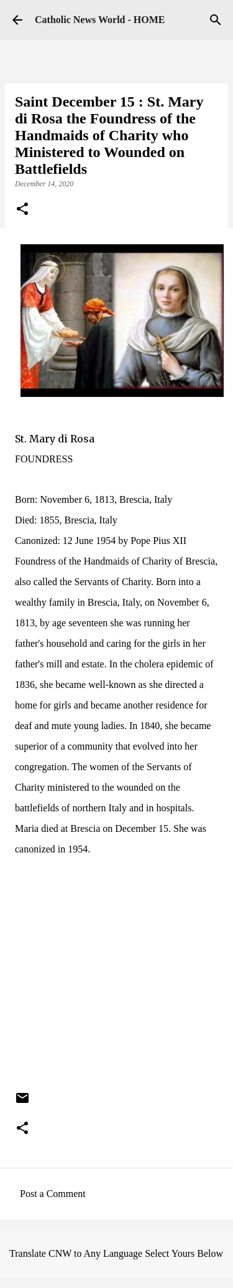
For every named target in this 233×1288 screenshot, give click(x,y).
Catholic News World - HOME (100, 19)
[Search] (215, 20)
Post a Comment (53, 1193)
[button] (22, 210)
